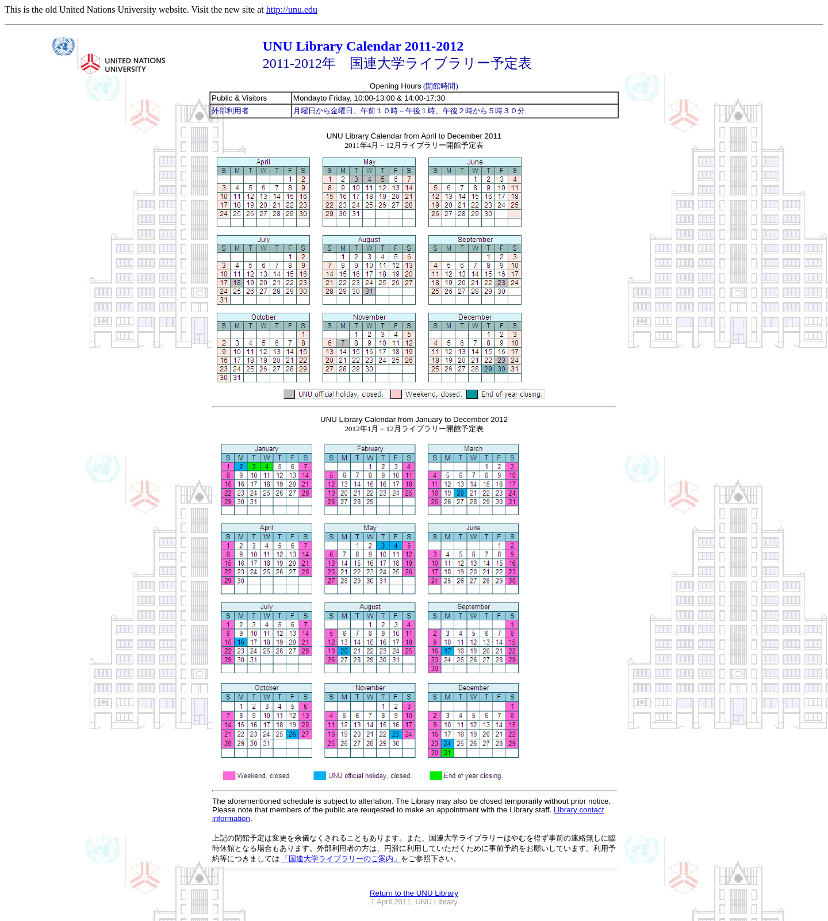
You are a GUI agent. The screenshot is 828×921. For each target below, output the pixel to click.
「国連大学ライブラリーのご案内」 (341, 858)
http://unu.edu (291, 9)
